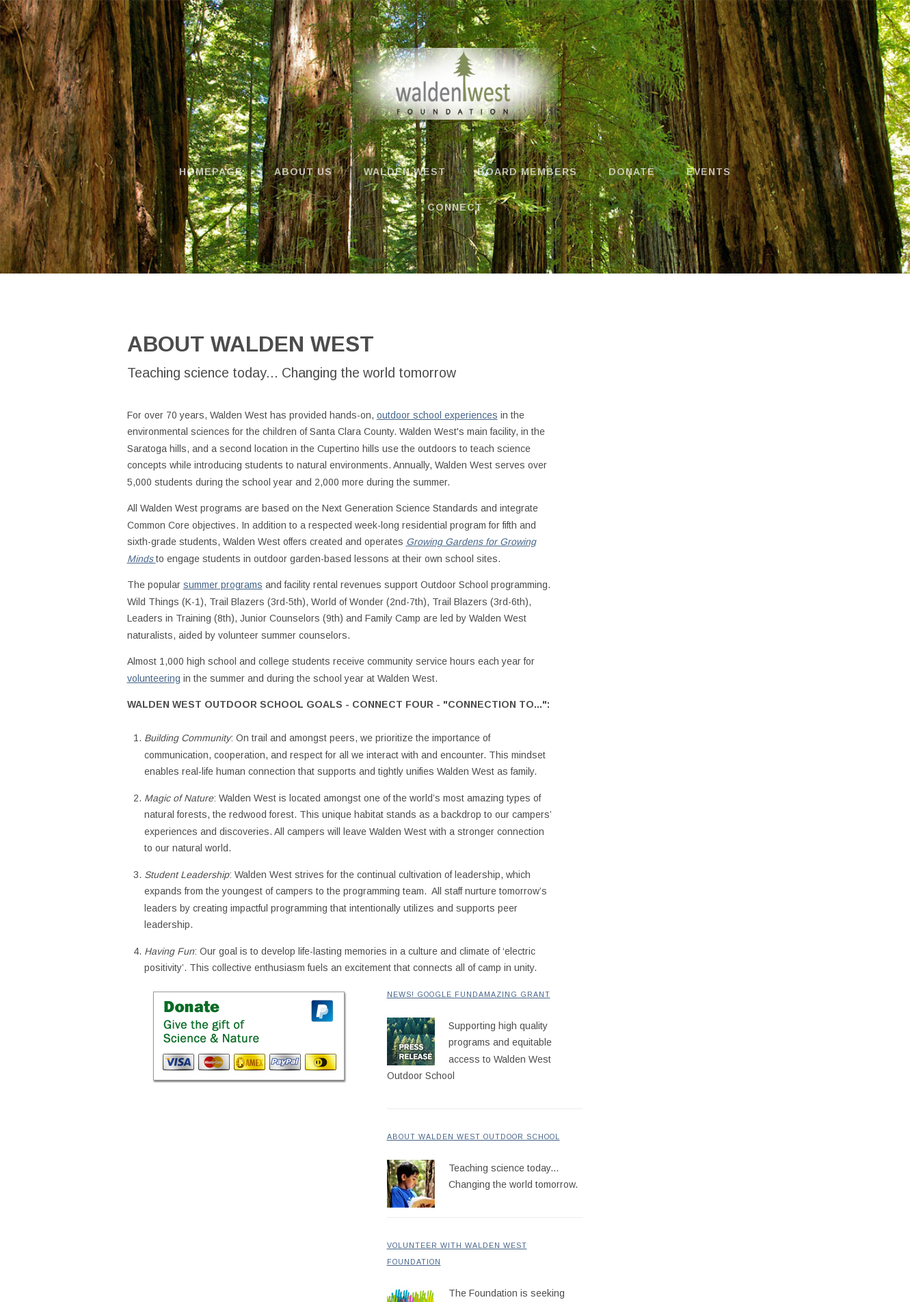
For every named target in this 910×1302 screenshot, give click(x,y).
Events (708, 171)
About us (303, 171)
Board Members (527, 171)
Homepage (211, 171)
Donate (631, 171)
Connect (455, 207)
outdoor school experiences (437, 415)
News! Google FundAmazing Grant (468, 994)
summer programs (223, 584)
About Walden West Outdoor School (473, 1136)
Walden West (405, 171)
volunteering (153, 678)
